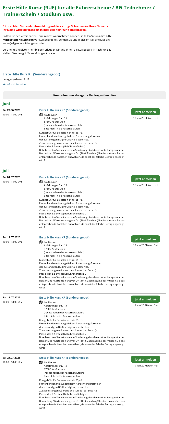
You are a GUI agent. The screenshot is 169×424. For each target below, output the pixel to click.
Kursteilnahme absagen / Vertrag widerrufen (84, 95)
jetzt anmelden (145, 112)
